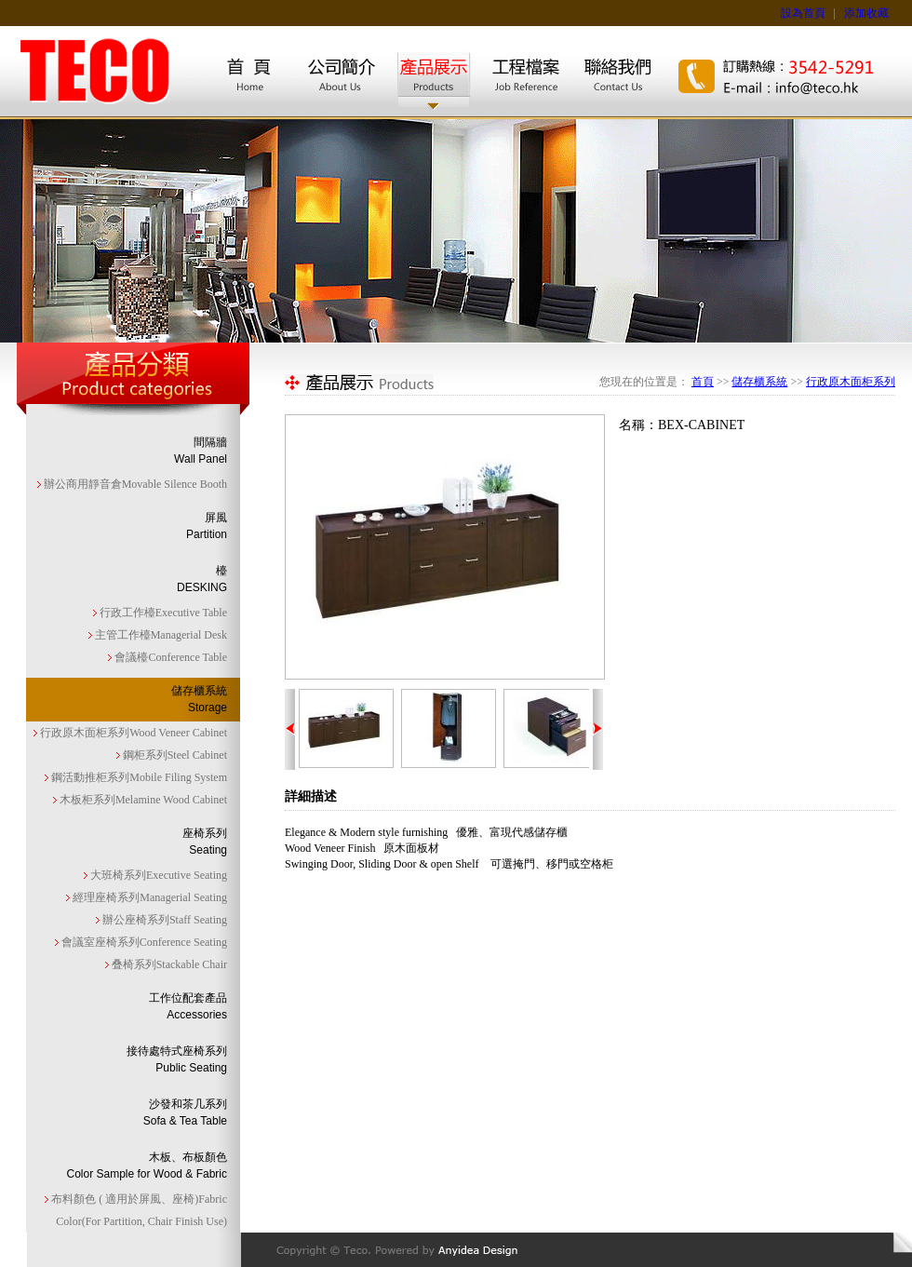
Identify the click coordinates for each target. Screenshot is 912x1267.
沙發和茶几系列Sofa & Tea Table (185, 1112)
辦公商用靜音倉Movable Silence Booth (134, 484)
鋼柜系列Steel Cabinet (173, 755)
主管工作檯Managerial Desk (159, 634)
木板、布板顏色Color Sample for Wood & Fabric (146, 1165)
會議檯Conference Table (169, 657)
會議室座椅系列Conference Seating (143, 942)
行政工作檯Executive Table (162, 612)
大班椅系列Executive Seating (157, 875)
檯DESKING (202, 579)
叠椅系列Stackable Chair (168, 964)
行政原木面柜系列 (850, 381)
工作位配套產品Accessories (188, 1006)
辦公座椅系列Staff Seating (163, 919)
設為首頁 (803, 13)
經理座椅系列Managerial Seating (148, 897)
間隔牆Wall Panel (200, 450)
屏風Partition (206, 526)
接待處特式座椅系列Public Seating (177, 1059)
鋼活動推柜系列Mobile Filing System (137, 777)
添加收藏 (866, 13)
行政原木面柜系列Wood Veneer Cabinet (132, 732)
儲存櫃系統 (759, 381)
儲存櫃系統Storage (199, 699)
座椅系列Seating (204, 841)
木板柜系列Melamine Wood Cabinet (142, 799)
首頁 (702, 381)
